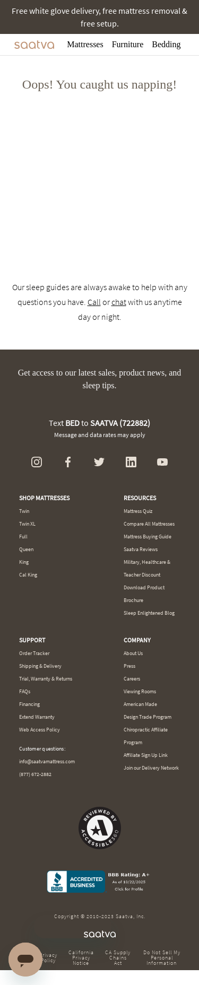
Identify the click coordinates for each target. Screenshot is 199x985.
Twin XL (27, 523)
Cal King (28, 574)
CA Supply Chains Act (118, 958)
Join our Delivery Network (151, 767)
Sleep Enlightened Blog (149, 612)
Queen (26, 549)
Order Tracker (34, 653)
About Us (133, 653)
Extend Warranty (37, 716)
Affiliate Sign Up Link (146, 755)
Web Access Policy (39, 729)
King (24, 562)
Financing (29, 704)
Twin (24, 511)
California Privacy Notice (81, 958)
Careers (132, 678)
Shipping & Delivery (40, 666)
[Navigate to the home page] (34, 44)
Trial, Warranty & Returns (45, 678)
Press (129, 666)
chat (118, 302)
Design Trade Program (147, 716)
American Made (140, 704)
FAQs (24, 691)
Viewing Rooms (140, 691)
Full (23, 536)
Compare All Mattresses (149, 523)
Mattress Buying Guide (147, 536)
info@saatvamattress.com (47, 761)
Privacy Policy (48, 958)
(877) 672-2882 (35, 774)
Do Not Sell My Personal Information (161, 958)
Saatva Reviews (141, 549)
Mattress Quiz (138, 511)
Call (94, 302)
